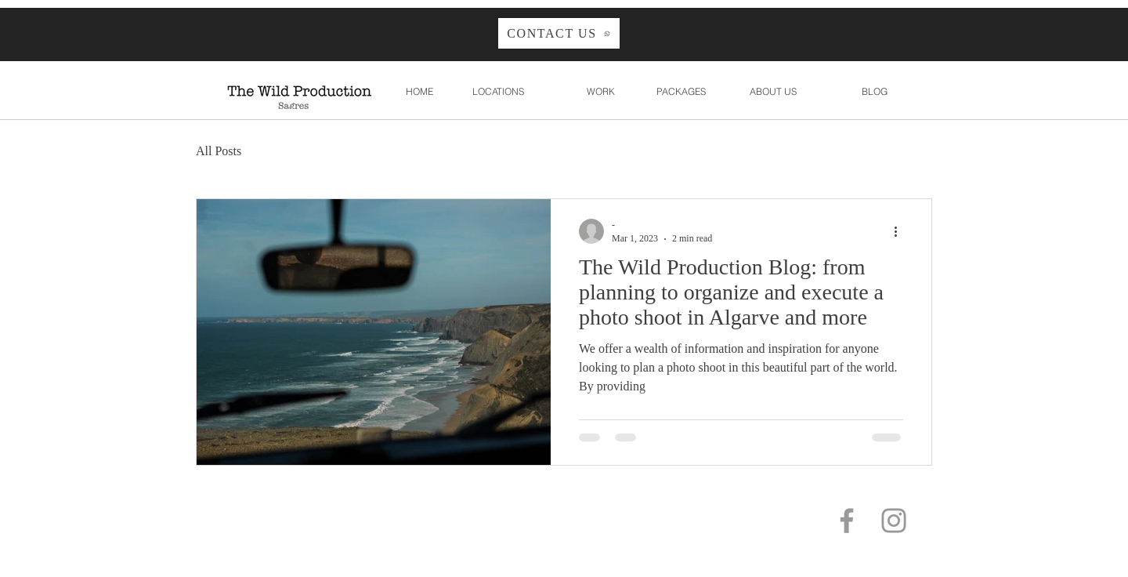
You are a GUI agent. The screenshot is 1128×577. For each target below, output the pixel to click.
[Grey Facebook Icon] (846, 520)
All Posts (218, 151)
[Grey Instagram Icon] (893, 520)
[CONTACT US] (559, 33)
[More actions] (900, 231)
